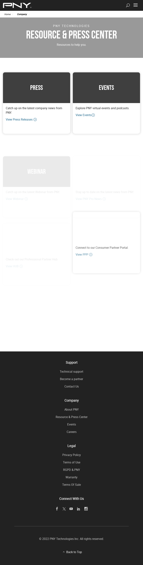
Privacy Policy (71, 455)
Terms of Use (71, 462)
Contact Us (71, 386)
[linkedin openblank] (79, 509)
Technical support (71, 371)
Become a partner (71, 379)
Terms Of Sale (71, 485)
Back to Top (74, 552)
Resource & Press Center (72, 417)
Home (7, 14)
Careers (72, 432)
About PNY (71, 409)
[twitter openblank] (64, 509)
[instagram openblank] (86, 509)
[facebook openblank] (57, 509)
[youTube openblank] (71, 509)
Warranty (71, 477)
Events (71, 424)
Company (22, 14)
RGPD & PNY (71, 470)
